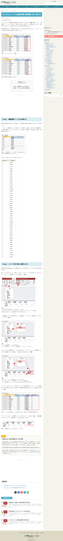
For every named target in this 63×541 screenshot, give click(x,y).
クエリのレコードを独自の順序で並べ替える (31, 451)
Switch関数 (14, 441)
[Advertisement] (21, 104)
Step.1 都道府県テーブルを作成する (21, 86)
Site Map (56, 6)
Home (7, 6)
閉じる (23, 82)
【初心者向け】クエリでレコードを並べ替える (13, 485)
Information (46, 6)
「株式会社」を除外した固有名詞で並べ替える (18, 501)
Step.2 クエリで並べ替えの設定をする (21, 87)
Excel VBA (36, 6)
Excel (27, 6)
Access (17, 6)
